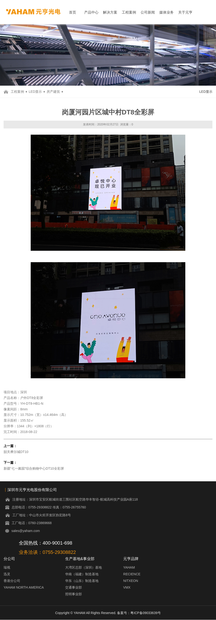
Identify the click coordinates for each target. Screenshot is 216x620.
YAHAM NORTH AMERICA (24, 587)
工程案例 (129, 12)
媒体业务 (166, 12)
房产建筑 (53, 91)
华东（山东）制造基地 (81, 581)
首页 (72, 12)
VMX (126, 587)
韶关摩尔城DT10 (16, 452)
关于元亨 (185, 12)
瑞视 (7, 567)
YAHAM (129, 567)
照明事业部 (73, 594)
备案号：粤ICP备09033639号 (139, 613)
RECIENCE (131, 574)
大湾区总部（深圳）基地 (83, 567)
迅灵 (7, 574)
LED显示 (35, 91)
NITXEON (130, 581)
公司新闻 (148, 12)
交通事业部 (73, 587)
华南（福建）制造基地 (81, 574)
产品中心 (91, 12)
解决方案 (110, 12)
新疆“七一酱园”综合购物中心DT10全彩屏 (34, 468)
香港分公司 (12, 581)
